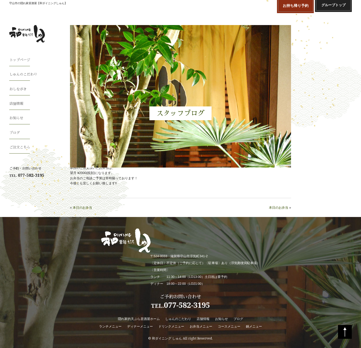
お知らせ (16, 115)
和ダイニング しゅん (167, 338)
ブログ (14, 129)
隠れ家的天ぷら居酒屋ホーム (139, 319)
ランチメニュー (110, 326)
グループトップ (333, 6)
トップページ (20, 60)
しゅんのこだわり (24, 73)
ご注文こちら (20, 142)
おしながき (18, 87)
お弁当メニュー (201, 326)
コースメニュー (229, 326)
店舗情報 (16, 101)
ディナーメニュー (140, 326)
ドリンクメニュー (171, 326)
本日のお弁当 (82, 207)
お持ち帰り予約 (296, 6)
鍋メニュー (254, 326)
